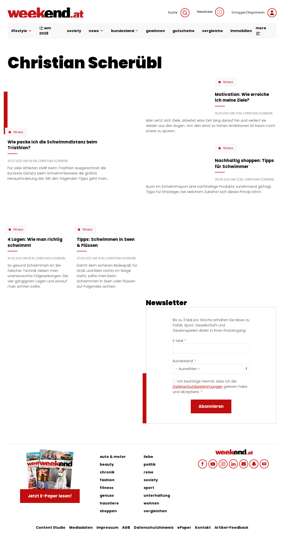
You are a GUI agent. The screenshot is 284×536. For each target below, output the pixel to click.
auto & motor (113, 456)
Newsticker (210, 12)
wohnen (151, 503)
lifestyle (21, 30)
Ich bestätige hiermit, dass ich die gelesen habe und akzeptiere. (210, 386)
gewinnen (155, 30)
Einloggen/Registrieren (254, 12)
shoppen (108, 510)
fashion (107, 479)
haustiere (109, 503)
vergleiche (212, 30)
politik (150, 464)
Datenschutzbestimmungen (198, 386)
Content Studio (50, 527)
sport (149, 487)
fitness (106, 487)
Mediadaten (81, 527)
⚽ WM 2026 (45, 31)
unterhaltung (157, 495)
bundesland (124, 30)
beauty (107, 464)
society (74, 30)
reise (148, 472)
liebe (148, 456)
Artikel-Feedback (231, 527)
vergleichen (155, 510)
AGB (126, 527)
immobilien (241, 30)
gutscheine (183, 30)
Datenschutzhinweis (153, 527)
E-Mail (178, 340)
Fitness (18, 132)
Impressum (107, 527)
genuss (107, 495)
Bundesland (183, 361)
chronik (107, 472)
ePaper (184, 527)
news (96, 30)
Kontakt (203, 527)
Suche (179, 12)
